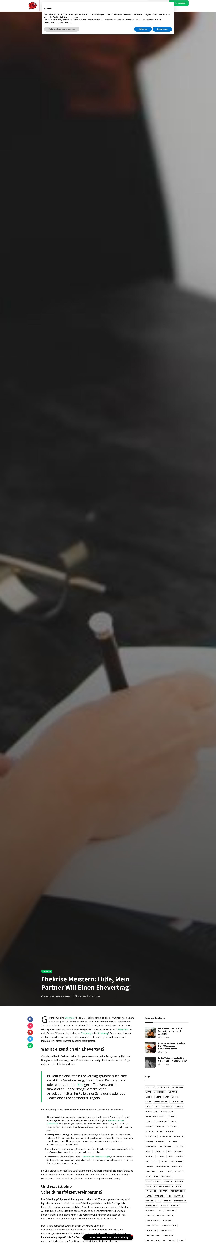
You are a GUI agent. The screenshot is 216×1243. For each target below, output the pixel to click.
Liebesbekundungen (153, 1181)
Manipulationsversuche (163, 1186)
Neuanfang (178, 1196)
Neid (169, 1196)
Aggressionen (159, 1092)
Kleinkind (149, 1166)
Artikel (86, 5)
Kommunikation (162, 1166)
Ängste (175, 1097)
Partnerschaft (180, 1201)
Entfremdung (151, 1137)
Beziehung (179, 1107)
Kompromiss (177, 1166)
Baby (157, 1107)
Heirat (170, 1156)
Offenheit (149, 1201)
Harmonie (160, 1156)
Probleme (175, 1206)
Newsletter (180, 3)
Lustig (148, 1186)
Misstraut (123, 1029)
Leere (156, 1176)
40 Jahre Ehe (150, 1087)
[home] (43, 6)
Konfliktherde (151, 1171)
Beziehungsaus (151, 1112)
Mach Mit (134, 6)
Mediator (163, 1191)
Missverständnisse (178, 1191)
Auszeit (149, 1107)
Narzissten (159, 1196)
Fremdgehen (172, 1141)
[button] (72, 6)
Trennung (86, 1033)
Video (96, 5)
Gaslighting (179, 1146)
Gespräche (179, 1151)
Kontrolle (179, 1171)
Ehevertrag (160, 1127)
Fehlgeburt (178, 1137)
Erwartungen (165, 1137)
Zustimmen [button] (162, 1235)
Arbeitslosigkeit (160, 1102)
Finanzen (149, 1141)
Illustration (108, 5)
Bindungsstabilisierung (155, 1117)
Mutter (149, 1196)
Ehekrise (69, 1017)
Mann (178, 1186)
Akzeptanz (173, 1092)
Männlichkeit (151, 1191)
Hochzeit (179, 1156)
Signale (181, 1240)
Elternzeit (170, 1132)
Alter (167, 1097)
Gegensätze (159, 1151)
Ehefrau (174, 1122)
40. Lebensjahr (163, 1087)
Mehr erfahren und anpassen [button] (61, 1235)
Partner (167, 1201)
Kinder (164, 1161)
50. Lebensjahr (177, 1087)
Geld (169, 1151)
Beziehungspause (167, 1112)
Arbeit (148, 1102)
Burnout (171, 1117)
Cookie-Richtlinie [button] (60, 1224)
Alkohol (149, 1097)
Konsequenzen (166, 1171)
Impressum (154, 6)
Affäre (148, 1092)
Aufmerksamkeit (177, 1102)
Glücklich (149, 1156)
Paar (158, 1201)
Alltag (158, 1097)
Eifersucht (150, 1132)
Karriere (155, 1161)
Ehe (80, 1084)
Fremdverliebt (151, 1146)
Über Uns (144, 6)
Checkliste (149, 1122)
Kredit (148, 1176)
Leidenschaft (167, 1176)
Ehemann (149, 1127)
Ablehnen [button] (143, 1235)
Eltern (159, 1132)
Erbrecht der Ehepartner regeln (96, 1156)
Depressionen (162, 1122)
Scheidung (103, 1033)
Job (147, 1161)
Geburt (148, 1151)
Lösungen (47, 971)
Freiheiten (160, 1141)
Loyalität (179, 1181)
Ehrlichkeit (172, 1127)
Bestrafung (167, 1107)
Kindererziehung (177, 1161)
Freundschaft (165, 1146)
